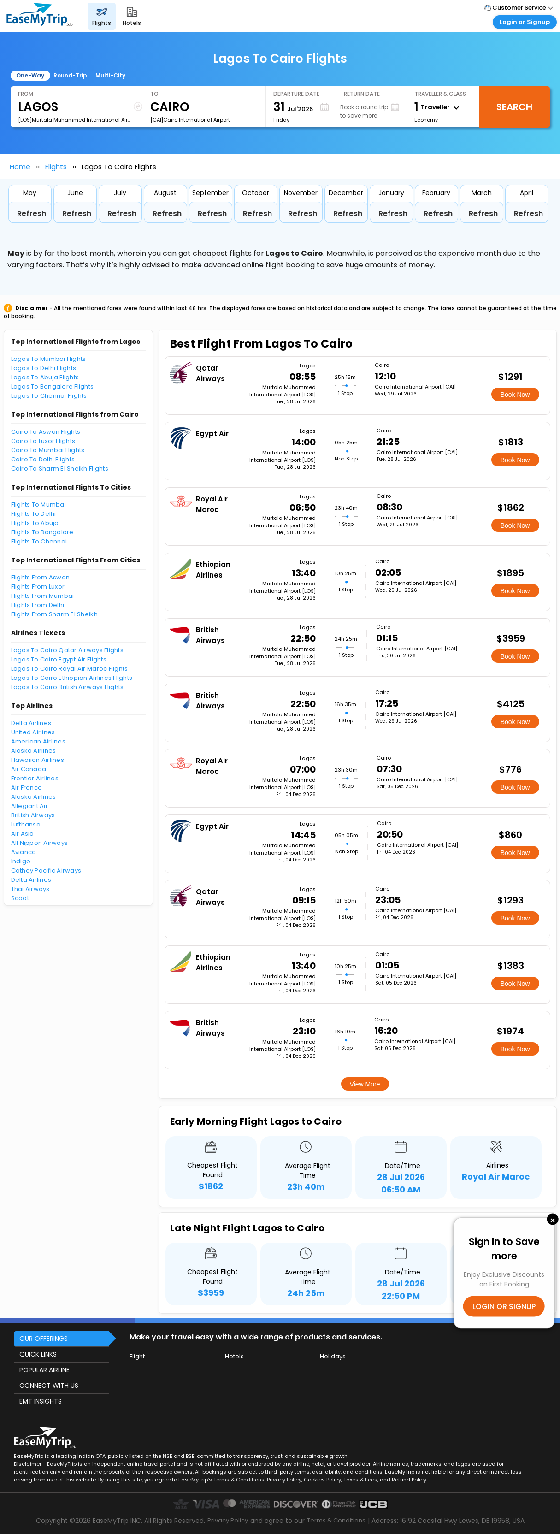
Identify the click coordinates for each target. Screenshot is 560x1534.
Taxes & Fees (360, 1479)
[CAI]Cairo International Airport (190, 120)
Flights (56, 166)
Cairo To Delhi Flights (43, 459)
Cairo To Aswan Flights (46, 431)
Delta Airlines (31, 723)
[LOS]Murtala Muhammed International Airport (74, 120)
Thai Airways (30, 889)
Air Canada (29, 769)
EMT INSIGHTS (40, 1401)
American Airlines (38, 741)
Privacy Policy (284, 1479)
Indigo (21, 861)
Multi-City (110, 75)
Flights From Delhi (38, 605)
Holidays (333, 1356)
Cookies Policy (322, 1479)
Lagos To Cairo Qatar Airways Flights (67, 650)
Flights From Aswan (40, 577)
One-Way (30, 75)
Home (20, 166)
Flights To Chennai (39, 541)
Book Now (515, 394)
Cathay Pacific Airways (46, 870)
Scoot (20, 898)
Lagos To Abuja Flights (45, 377)
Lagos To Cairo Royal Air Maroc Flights (69, 668)
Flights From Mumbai (42, 595)
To (154, 94)
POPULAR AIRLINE (44, 1370)
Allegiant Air (29, 806)
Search (514, 106)
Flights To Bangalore (42, 532)
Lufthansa (26, 824)
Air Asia (22, 833)
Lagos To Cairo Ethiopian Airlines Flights (72, 677)
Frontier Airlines (35, 778)
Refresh (31, 213)
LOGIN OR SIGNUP (504, 1306)
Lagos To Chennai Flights (49, 395)
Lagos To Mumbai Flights (48, 358)
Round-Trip (70, 75)
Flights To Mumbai (38, 504)
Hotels (234, 1356)
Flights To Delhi (33, 513)
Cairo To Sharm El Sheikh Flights (59, 468)
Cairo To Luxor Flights (43, 441)
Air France (26, 787)
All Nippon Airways (39, 842)
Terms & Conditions (239, 1479)
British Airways (33, 815)
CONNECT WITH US (48, 1385)
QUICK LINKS (38, 1354)
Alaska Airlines (33, 750)
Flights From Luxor (38, 586)
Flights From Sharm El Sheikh (54, 614)
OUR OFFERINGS (43, 1338)
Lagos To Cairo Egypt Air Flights (58, 659)
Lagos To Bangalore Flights (52, 386)
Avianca (23, 852)
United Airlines (33, 732)
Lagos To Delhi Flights (44, 368)
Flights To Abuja (35, 523)
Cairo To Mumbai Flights (48, 450)
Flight (137, 1356)
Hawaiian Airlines (37, 759)
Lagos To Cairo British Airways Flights (67, 687)
